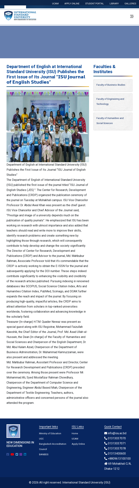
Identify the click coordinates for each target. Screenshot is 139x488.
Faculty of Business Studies (110, 84)
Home (75, 433)
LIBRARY (114, 3)
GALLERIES (130, 3)
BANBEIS (43, 454)
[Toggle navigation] (132, 17)
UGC (41, 438)
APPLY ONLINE (71, 3)
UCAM (55, 3)
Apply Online (78, 444)
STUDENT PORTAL (94, 3)
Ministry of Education (50, 433)
